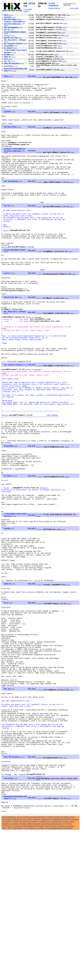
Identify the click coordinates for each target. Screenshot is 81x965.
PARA (24, 960)
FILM (72, 951)
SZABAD (61, 960)
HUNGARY (7, 955)
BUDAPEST (40, 951)
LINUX (72, 955)
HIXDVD (66, 953)
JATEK (32, 3)
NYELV (69, 958)
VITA (47, 962)
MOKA (30, 958)
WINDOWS (68, 962)
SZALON (70, 960)
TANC (4, 962)
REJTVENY (39, 960)
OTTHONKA (16, 960)
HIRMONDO (56, 953)
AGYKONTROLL (9, 951)
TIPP (10, 962)
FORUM (16, 953)
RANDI (31, 960)
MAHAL (16, 958)
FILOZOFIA (7, 953)
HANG (29, 953)
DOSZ (56, 951)
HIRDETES (46, 953)
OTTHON (6, 960)
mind (10, 15)
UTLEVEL (40, 962)
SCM (47, 960)
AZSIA (32, 951)
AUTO (26, 951)
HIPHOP (36, 953)
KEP (21, 955)
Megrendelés (54, 8)
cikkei (67, 15)
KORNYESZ (44, 955)
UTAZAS (31, 962)
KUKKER (55, 955)
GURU (23, 953)
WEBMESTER (56, 962)
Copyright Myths (27, 10)
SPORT (53, 960)
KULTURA (63, 955)
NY (64, 958)
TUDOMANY (18, 962)
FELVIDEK (64, 951)
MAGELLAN (7, 958)
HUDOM (74, 953)
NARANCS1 (56, 958)
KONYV (35, 955)
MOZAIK (37, 958)
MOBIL (23, 958)
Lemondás (74, 8)
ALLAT (20, 951)
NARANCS (46, 958)
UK (25, 962)
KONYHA (27, 955)
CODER (50, 951)
